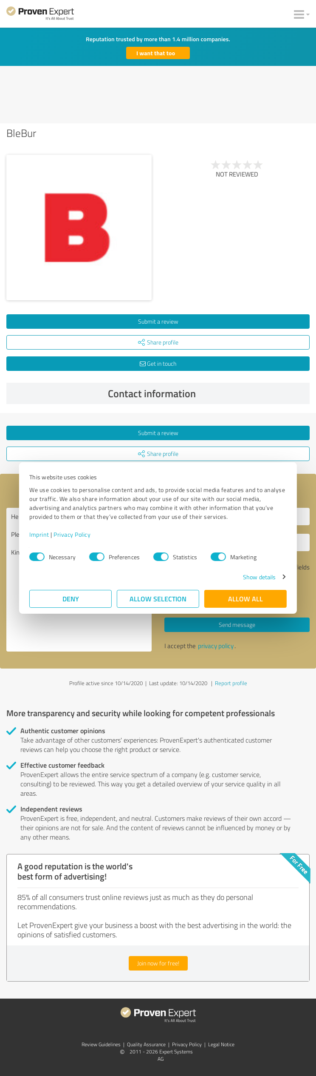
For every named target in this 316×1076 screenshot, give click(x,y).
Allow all (245, 598)
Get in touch (158, 363)
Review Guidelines (101, 1044)
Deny (70, 598)
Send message (237, 625)
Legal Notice (221, 1044)
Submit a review (158, 321)
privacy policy (216, 645)
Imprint (39, 534)
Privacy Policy (72, 534)
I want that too (155, 52)
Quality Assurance (146, 1044)
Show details (259, 577)
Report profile (231, 683)
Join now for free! (158, 963)
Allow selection (158, 598)
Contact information (207, 393)
